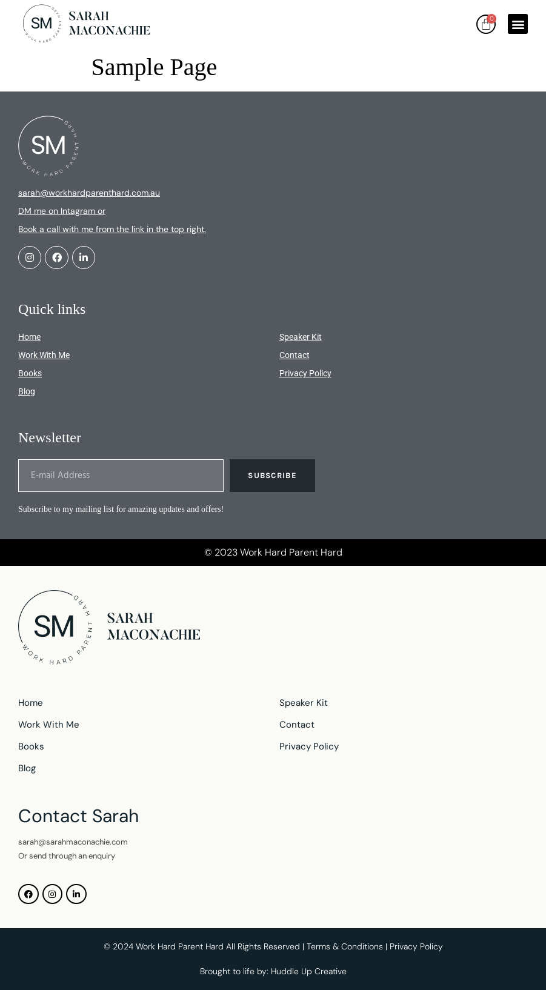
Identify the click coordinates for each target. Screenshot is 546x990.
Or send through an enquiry (66, 856)
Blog (26, 391)
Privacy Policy (305, 373)
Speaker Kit (300, 337)
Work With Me (44, 355)
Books (30, 373)
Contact (294, 355)
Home (29, 337)
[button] (518, 24)
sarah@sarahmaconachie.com (73, 842)
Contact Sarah (78, 816)
